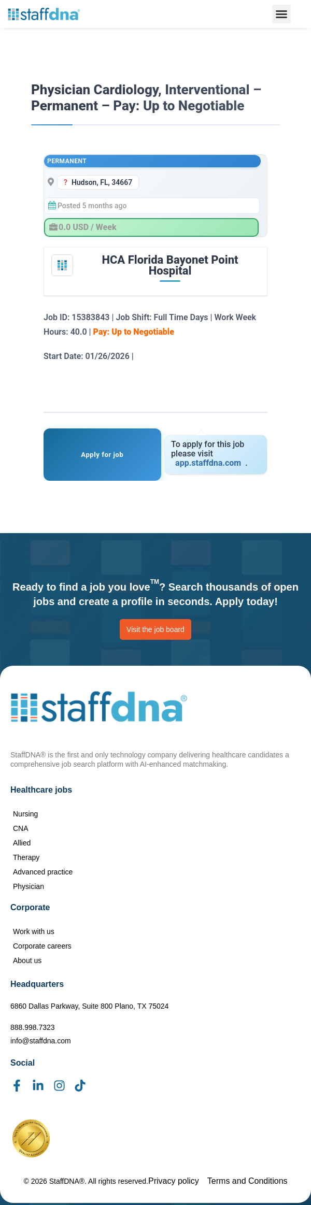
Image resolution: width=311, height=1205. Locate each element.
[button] (281, 14)
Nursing (25, 814)
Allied (22, 843)
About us (27, 960)
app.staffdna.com (208, 463)
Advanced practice (43, 872)
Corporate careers (42, 946)
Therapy (26, 857)
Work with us (33, 931)
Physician (28, 886)
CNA (21, 828)
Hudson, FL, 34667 (102, 182)
